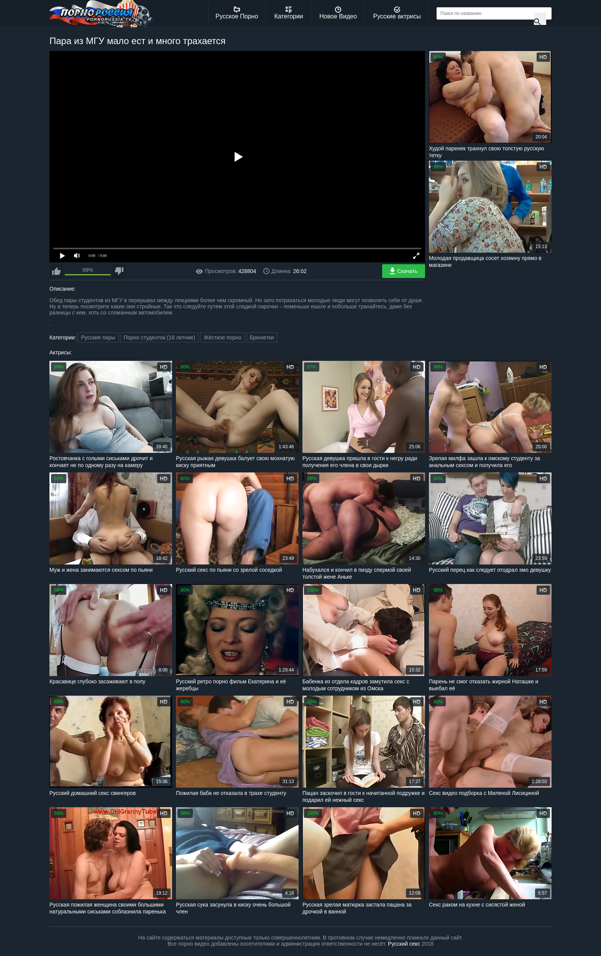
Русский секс (404, 944)
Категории (288, 13)
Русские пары (98, 337)
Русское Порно (236, 13)
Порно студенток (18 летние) (159, 337)
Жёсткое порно (222, 337)
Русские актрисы (397, 13)
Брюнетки (262, 337)
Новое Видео (338, 13)
